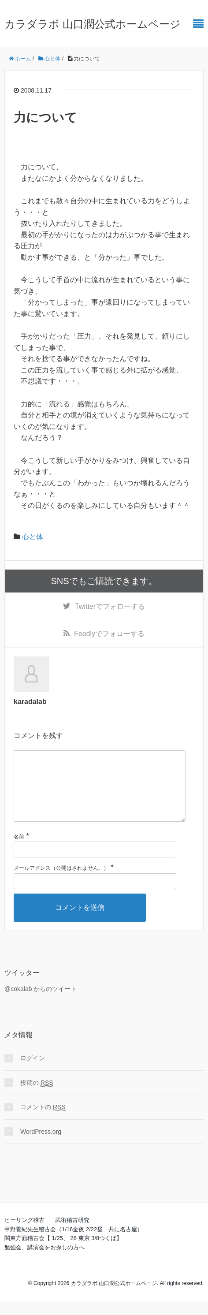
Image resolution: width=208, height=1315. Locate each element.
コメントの (43, 1121)
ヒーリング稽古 (24, 1234)
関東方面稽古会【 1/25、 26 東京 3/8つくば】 (63, 1252)
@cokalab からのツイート (40, 1002)
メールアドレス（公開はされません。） (61, 882)
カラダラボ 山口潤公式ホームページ (92, 24)
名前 (19, 851)
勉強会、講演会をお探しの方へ (44, 1261)
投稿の (36, 1097)
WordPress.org (40, 1145)
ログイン (32, 1072)
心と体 (32, 536)
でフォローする (110, 606)
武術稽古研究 (72, 1234)
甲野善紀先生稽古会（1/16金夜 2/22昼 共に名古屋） (73, 1243)
